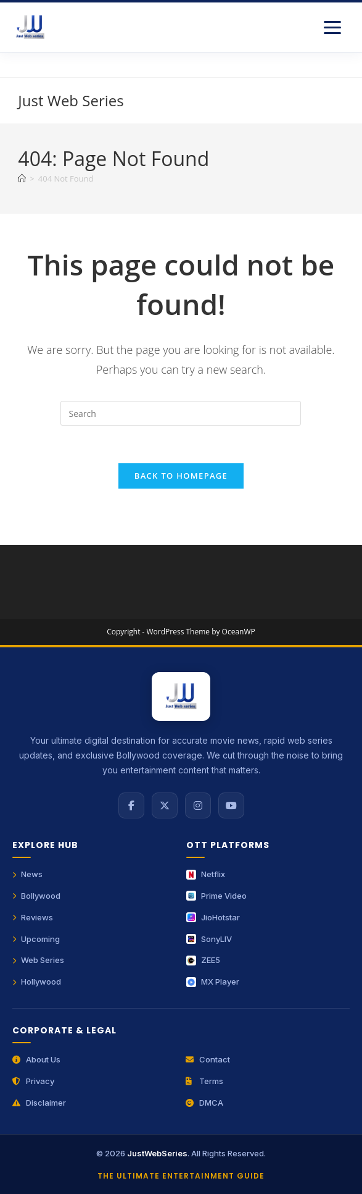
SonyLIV (209, 939)
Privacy (33, 1081)
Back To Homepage (181, 475)
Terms (204, 1081)
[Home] (22, 178)
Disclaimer (39, 1103)
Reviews (32, 917)
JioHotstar (213, 917)
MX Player (212, 981)
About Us (36, 1059)
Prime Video (216, 896)
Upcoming (36, 939)
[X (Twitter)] (165, 805)
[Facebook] (131, 805)
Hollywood (36, 981)
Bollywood (36, 896)
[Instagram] (198, 805)
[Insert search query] (180, 413)
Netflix (205, 874)
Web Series (38, 960)
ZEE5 (203, 960)
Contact (208, 1059)
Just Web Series (70, 100)
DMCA (204, 1103)
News (27, 874)
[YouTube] (231, 805)
